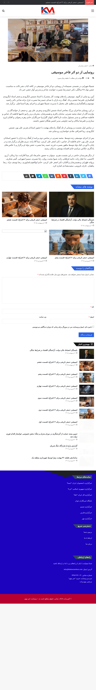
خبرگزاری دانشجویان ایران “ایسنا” (79, 569)
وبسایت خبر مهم (30, 685)
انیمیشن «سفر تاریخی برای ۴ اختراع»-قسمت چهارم (27, 297)
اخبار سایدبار (83, 66)
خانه (91, 66)
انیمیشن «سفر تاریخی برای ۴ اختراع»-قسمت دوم (58, 473)
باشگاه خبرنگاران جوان (83, 587)
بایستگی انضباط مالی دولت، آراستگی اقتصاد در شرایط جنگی (53, 390)
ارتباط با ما (88, 624)
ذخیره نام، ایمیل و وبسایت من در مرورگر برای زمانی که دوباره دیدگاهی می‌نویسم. (62, 366)
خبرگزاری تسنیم (86, 593)
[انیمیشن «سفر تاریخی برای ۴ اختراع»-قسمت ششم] (24, 214)
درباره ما (89, 630)
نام (92, 346)
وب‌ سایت (42, 356)
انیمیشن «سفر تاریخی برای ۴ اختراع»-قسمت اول (58, 490)
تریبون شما (88, 618)
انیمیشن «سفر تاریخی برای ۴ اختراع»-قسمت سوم (57, 456)
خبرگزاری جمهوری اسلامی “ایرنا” (80, 575)
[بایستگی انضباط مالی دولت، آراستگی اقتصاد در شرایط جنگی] (71, 214)
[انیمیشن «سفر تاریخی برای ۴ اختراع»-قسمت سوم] (86, 462)
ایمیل (91, 356)
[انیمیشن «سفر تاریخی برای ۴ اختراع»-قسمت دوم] (86, 478)
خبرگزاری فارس (86, 599)
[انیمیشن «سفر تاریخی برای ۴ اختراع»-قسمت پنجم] (71, 271)
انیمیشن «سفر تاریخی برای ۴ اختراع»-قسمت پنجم (74, 297)
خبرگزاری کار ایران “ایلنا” (83, 581)
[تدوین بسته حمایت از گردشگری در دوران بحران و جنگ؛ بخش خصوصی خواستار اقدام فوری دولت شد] (86, 512)
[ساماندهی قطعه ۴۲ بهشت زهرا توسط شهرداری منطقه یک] (86, 545)
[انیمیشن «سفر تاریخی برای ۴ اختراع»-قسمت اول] (86, 495)
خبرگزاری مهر (87, 605)
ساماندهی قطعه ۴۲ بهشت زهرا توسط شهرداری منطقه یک (54, 539)
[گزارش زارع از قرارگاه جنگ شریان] (86, 528)
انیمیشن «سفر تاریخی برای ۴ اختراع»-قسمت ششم (65, 2)
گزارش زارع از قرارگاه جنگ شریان (63, 523)
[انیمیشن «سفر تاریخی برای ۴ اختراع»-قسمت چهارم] (24, 271)
